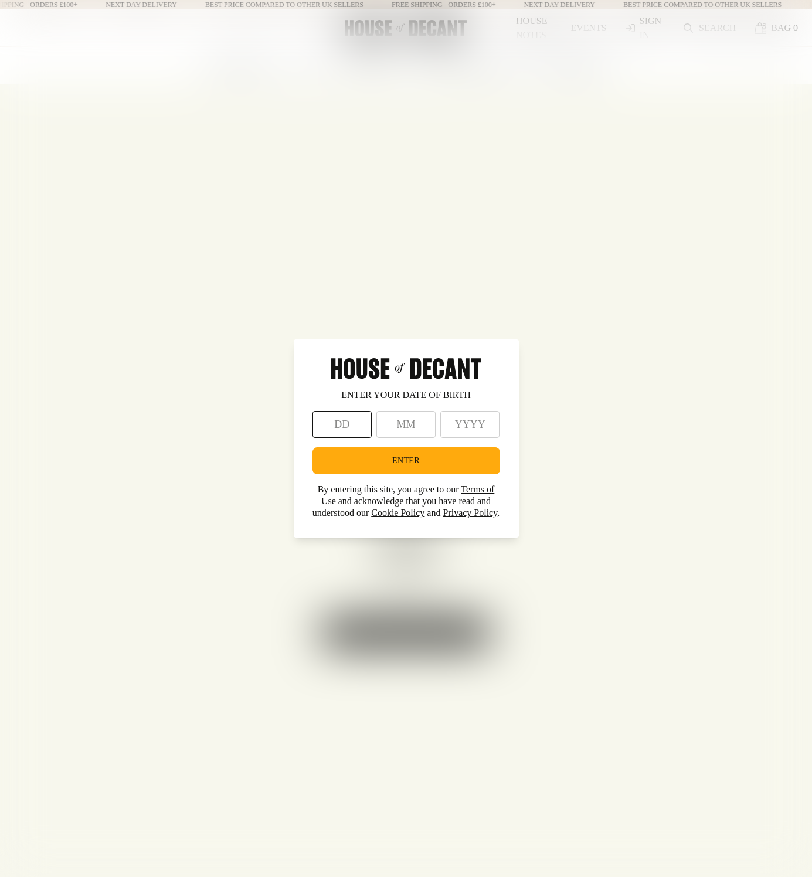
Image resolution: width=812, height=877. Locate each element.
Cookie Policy (397, 513)
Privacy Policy (470, 513)
